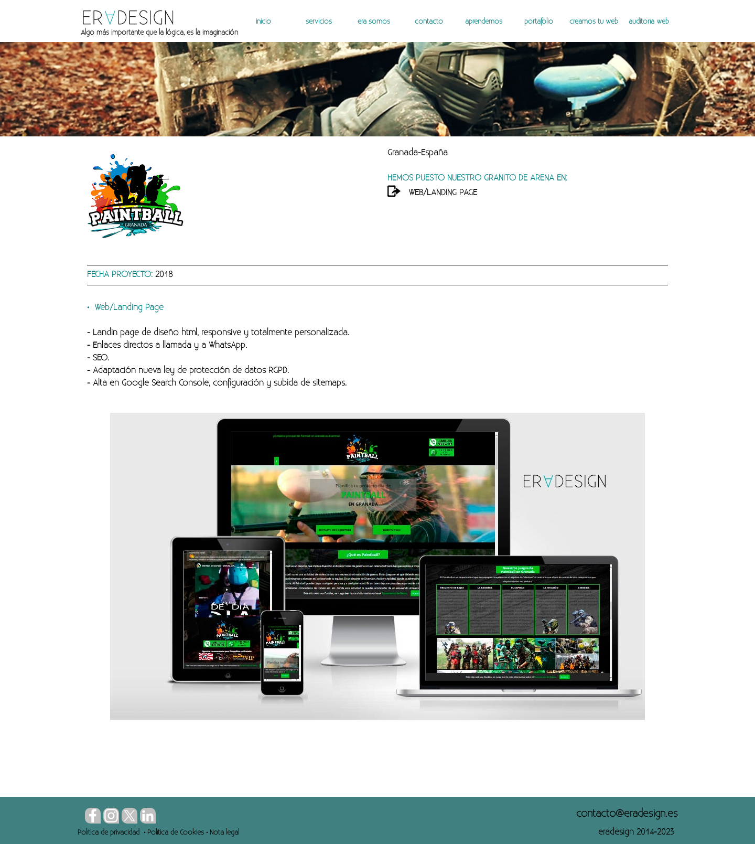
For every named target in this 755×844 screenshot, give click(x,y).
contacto (429, 21)
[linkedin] (148, 816)
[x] (129, 816)
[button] (627, 813)
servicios (319, 21)
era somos (374, 21)
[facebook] (93, 816)
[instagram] (111, 816)
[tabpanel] (208, 32)
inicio (263, 21)
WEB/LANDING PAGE (442, 193)
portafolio (538, 21)
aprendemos (483, 21)
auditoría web (649, 21)
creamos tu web (593, 21)
